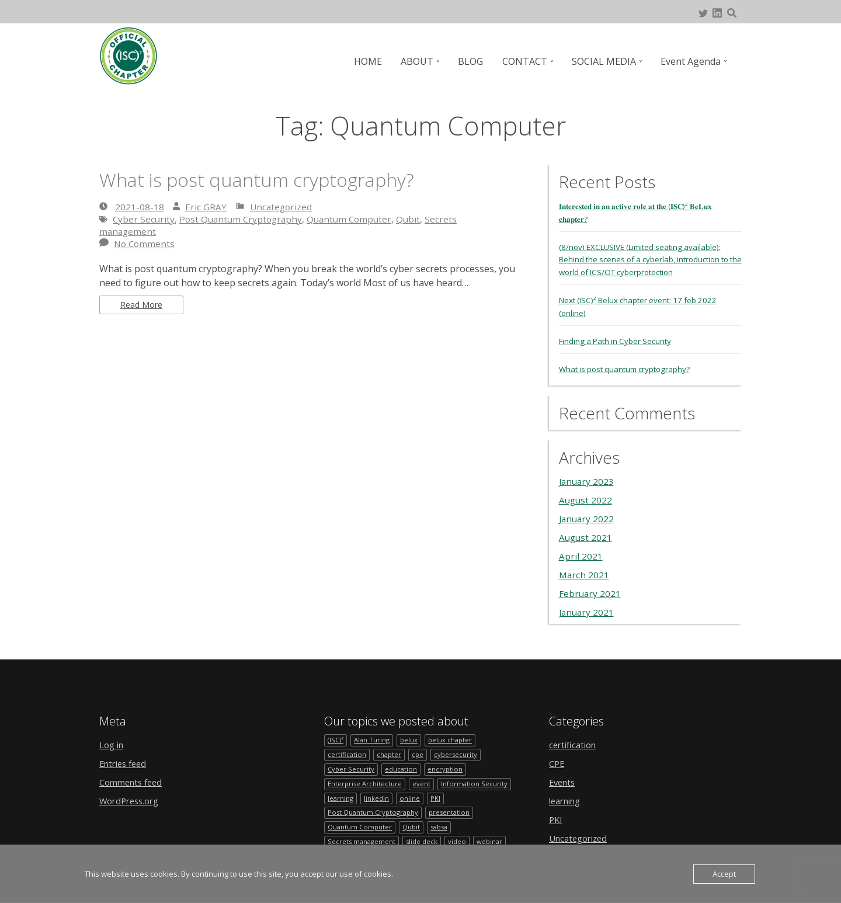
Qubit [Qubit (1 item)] (414, 827)
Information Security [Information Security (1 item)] (476, 782)
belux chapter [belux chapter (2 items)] (454, 736)
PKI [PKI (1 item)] (437, 797)
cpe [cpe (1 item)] (419, 751)
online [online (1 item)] (411, 797)
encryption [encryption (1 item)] (447, 767)
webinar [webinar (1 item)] (494, 843)
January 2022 (587, 514)
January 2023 (587, 477)
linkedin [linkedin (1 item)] (378, 797)
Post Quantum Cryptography (244, 219)
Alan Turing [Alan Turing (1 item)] (373, 736)
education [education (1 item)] (402, 767)
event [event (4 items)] (423, 782)
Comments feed (133, 778)
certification (574, 740)
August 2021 (586, 533)
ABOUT (422, 61)
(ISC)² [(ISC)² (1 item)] (336, 736)
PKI (556, 815)
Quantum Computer (356, 219)
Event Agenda (691, 61)
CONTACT (527, 61)
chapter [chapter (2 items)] (390, 751)
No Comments (145, 243)
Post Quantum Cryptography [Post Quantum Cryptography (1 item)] (375, 812)
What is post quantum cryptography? (274, 179)
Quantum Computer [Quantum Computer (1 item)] (361, 827)
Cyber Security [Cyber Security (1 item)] (351, 767)
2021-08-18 (139, 206)
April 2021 (581, 552)
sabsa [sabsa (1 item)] (444, 827)
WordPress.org (132, 796)
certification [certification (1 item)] (347, 751)
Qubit (417, 219)
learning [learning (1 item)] (341, 797)
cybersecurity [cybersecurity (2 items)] (458, 751)
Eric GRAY (206, 206)
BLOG (475, 61)
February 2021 (590, 589)
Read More (144, 306)
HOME (375, 61)
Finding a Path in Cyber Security (618, 337)
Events (563, 778)
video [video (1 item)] (460, 843)
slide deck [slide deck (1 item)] (424, 843)
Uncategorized (282, 206)
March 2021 (584, 570)
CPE (557, 759)
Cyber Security (144, 219)
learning (567, 796)
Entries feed (125, 759)
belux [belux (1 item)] (411, 736)
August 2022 (586, 495)
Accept (724, 874)
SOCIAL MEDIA (606, 61)
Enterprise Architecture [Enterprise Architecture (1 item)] (366, 782)
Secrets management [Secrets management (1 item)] (362, 843)
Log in (113, 740)
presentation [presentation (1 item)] (454, 812)
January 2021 (587, 608)
